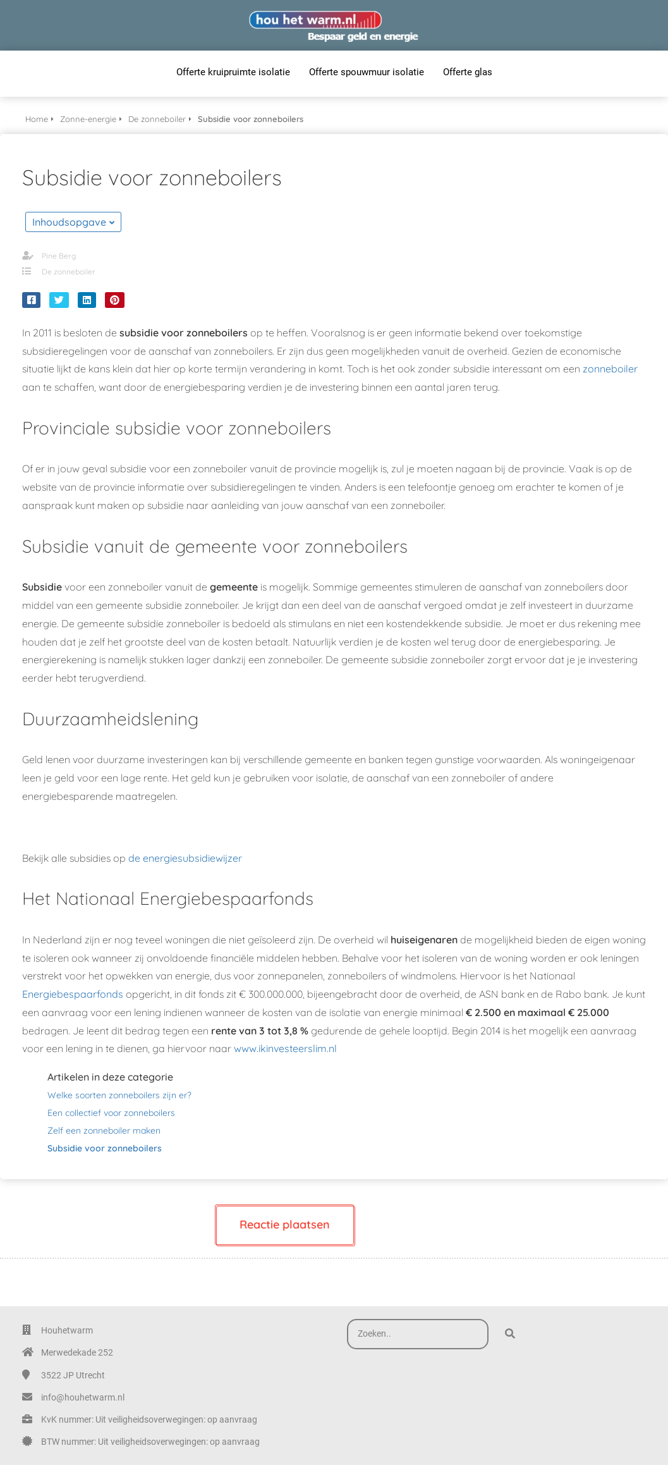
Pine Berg (59, 256)
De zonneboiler (68, 271)
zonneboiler (610, 368)
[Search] (510, 1334)
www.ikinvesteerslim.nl (285, 1048)
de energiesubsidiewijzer (185, 858)
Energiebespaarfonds (72, 994)
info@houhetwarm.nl (82, 1397)
